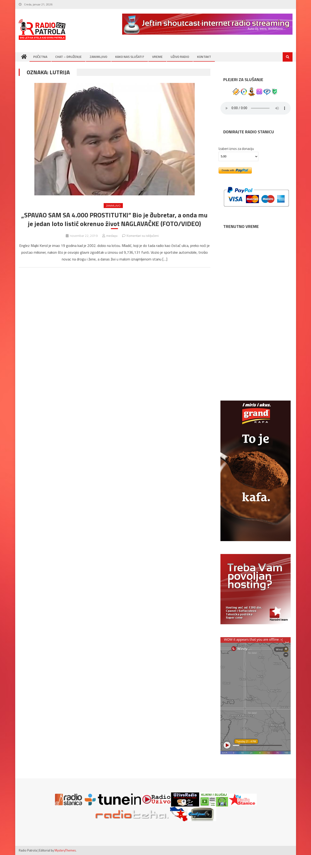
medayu (111, 235)
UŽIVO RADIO (180, 56)
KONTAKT (204, 56)
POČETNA (40, 56)
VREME (157, 56)
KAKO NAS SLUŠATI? (129, 56)
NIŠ (256, 329)
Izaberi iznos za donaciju (236, 148)
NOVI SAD (256, 247)
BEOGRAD (256, 288)
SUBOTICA (256, 370)
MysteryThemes (65, 850)
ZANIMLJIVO (98, 56)
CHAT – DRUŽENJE (68, 56)
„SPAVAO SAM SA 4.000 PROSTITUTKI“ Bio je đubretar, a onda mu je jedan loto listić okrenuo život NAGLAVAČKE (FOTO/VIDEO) (114, 219)
